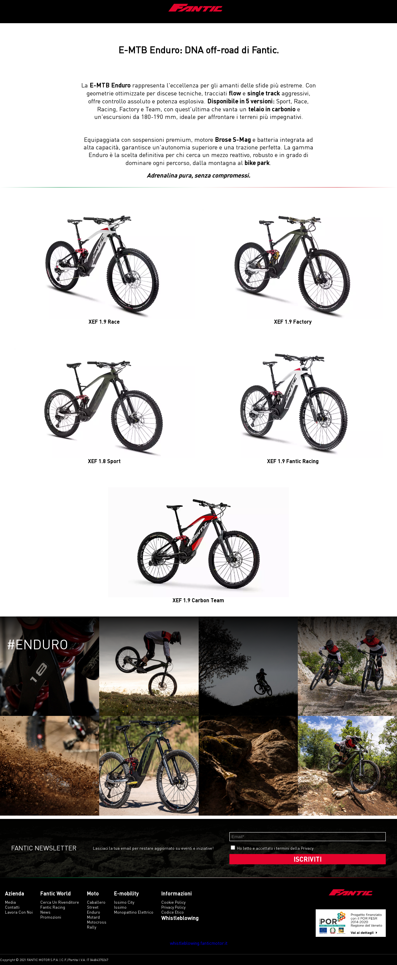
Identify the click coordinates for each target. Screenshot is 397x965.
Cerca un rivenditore (59, 902)
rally (91, 927)
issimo (120, 907)
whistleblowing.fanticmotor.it (198, 943)
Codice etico (172, 912)
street (93, 907)
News (45, 912)
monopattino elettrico (133, 912)
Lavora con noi (19, 912)
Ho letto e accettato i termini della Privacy (275, 848)
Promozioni (50, 917)
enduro (93, 912)
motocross (96, 922)
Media (10, 902)
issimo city (124, 902)
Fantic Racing (52, 907)
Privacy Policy (173, 907)
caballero (96, 902)
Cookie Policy (173, 902)
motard (93, 917)
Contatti (12, 907)
